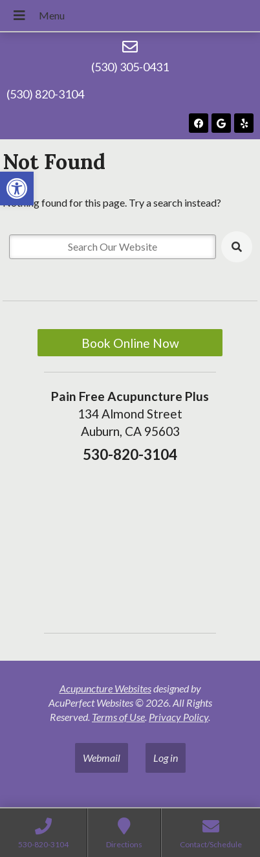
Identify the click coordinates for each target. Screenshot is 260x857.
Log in (165, 757)
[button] (17, 188)
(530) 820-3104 (45, 94)
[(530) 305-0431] (130, 46)
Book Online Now (130, 343)
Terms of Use (118, 717)
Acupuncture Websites (105, 688)
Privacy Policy (178, 717)
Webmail (101, 757)
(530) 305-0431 (130, 67)
